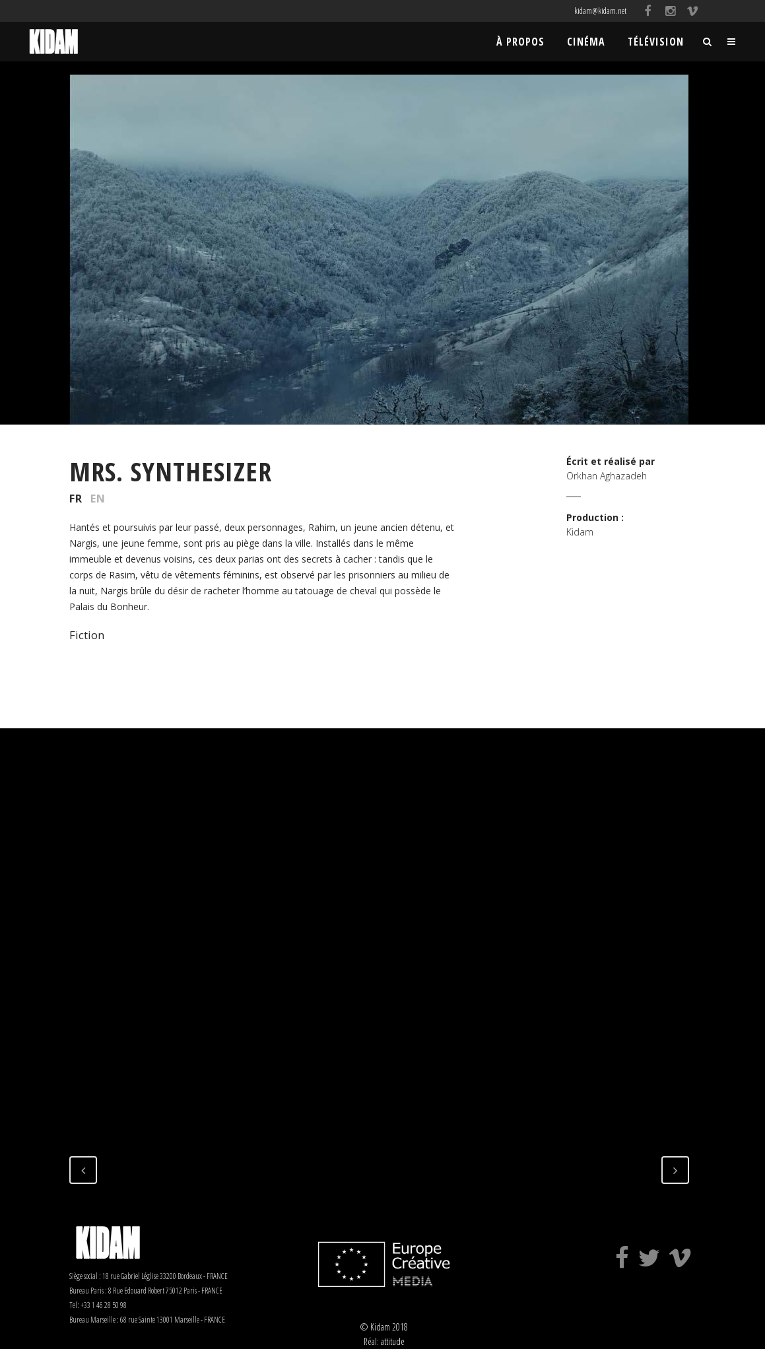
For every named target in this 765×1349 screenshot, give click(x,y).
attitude (393, 1341)
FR (76, 498)
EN (98, 498)
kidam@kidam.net (600, 11)
